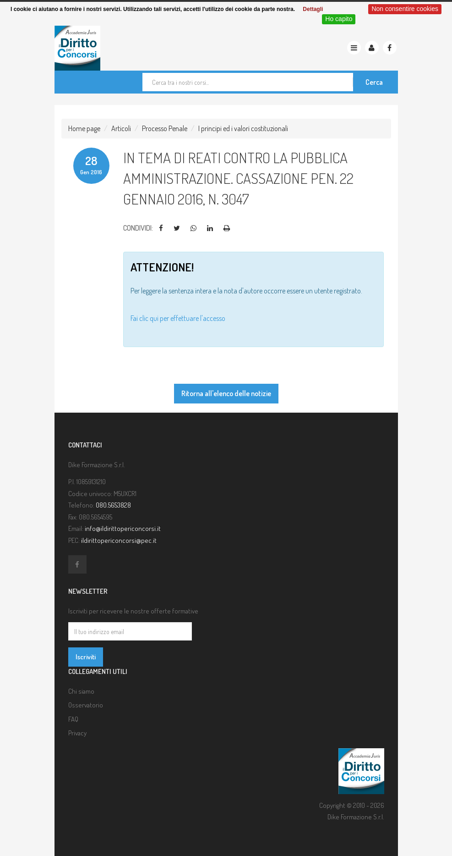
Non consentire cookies (404, 8)
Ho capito (338, 18)
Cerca (374, 82)
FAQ (73, 719)
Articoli (121, 128)
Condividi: (138, 227)
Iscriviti (86, 656)
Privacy (77, 733)
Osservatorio (85, 705)
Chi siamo (81, 691)
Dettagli (313, 9)
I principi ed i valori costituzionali (243, 128)
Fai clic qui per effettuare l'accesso (178, 318)
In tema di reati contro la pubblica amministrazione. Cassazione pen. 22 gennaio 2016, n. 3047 (238, 178)
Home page (84, 128)
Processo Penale (164, 128)
